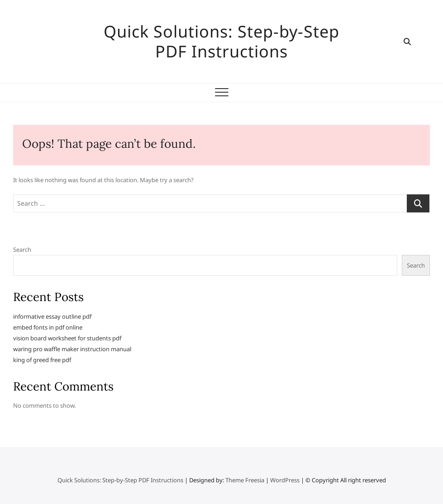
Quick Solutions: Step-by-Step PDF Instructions (221, 41)
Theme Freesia (244, 480)
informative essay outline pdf (52, 316)
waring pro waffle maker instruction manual (72, 349)
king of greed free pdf (42, 360)
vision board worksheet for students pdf (67, 338)
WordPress (285, 480)
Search (22, 249)
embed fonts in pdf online (47, 327)
